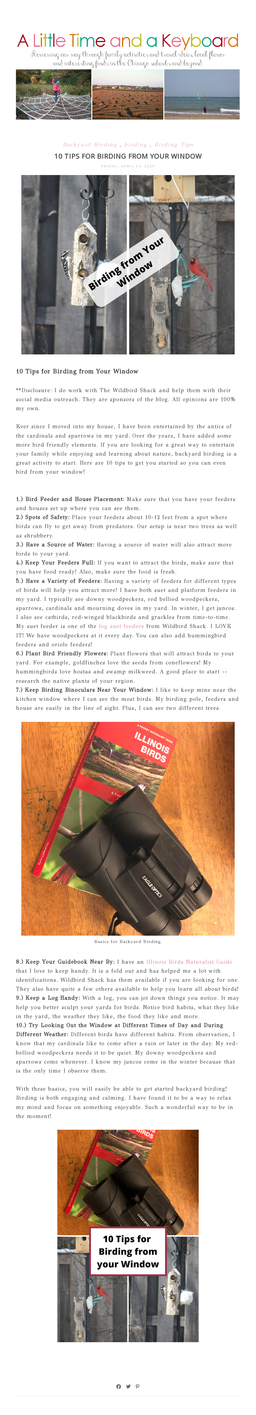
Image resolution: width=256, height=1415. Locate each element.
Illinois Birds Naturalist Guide (188, 962)
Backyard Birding (91, 144)
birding (137, 144)
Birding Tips (174, 144)
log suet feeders (120, 626)
